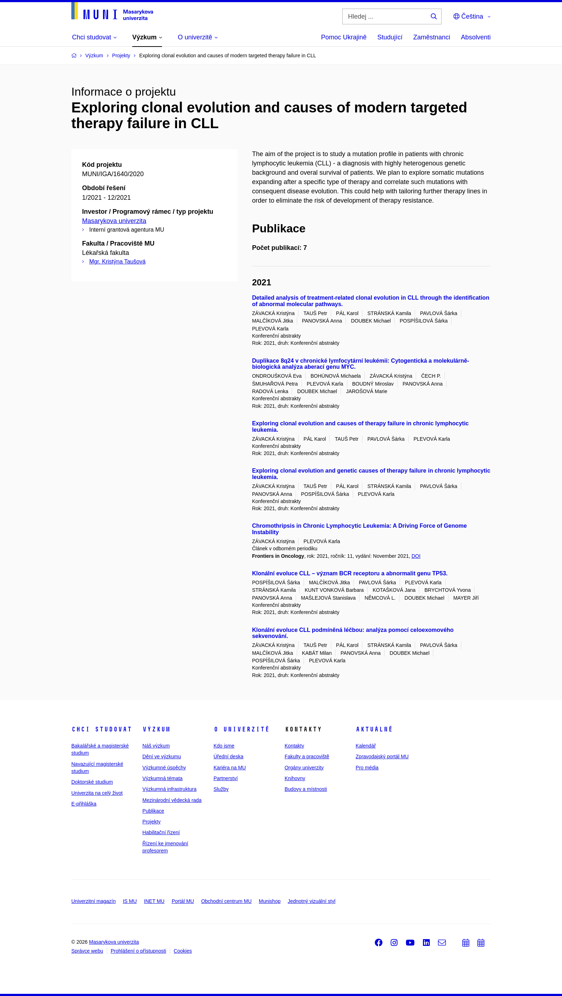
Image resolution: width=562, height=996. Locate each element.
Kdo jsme (224, 746)
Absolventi (476, 37)
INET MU (154, 901)
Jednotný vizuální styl (311, 901)
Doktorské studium (92, 782)
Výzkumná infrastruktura (169, 789)
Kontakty (294, 746)
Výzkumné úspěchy (164, 767)
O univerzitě (242, 729)
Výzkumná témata (162, 778)
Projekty (151, 822)
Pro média (367, 767)
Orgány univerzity (304, 767)
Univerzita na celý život (97, 793)
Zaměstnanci (431, 37)
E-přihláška (83, 804)
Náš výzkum (156, 746)
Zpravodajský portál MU (382, 756)
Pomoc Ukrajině (344, 37)
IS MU (130, 901)
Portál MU (183, 901)
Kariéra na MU (230, 767)
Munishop (270, 901)
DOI (415, 556)
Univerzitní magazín (93, 901)
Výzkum (156, 729)
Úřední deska (228, 756)
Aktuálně (374, 729)
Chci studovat (101, 729)
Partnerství (226, 778)
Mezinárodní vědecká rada (171, 800)
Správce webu (87, 951)
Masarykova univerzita (114, 220)
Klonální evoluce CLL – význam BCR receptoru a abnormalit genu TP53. (350, 573)
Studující (390, 37)
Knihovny (295, 778)
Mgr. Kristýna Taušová (117, 261)
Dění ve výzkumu (161, 756)
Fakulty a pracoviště (307, 756)
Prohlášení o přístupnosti (138, 951)
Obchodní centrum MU (226, 901)
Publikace (153, 811)
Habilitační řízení (161, 832)
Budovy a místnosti (306, 789)
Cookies (183, 951)
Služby (221, 789)
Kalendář (366, 746)
